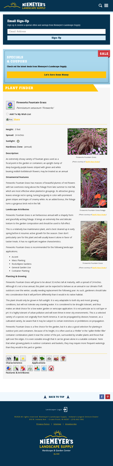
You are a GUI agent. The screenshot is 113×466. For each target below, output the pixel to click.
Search (100, 6)
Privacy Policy (43, 424)
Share (17, 119)
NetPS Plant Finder (92, 162)
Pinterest (107, 396)
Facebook (101, 396)
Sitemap (57, 424)
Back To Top (56, 397)
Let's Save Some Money (56, 74)
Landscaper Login (54, 409)
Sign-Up (56, 37)
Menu (106, 5)
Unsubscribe (71, 424)
